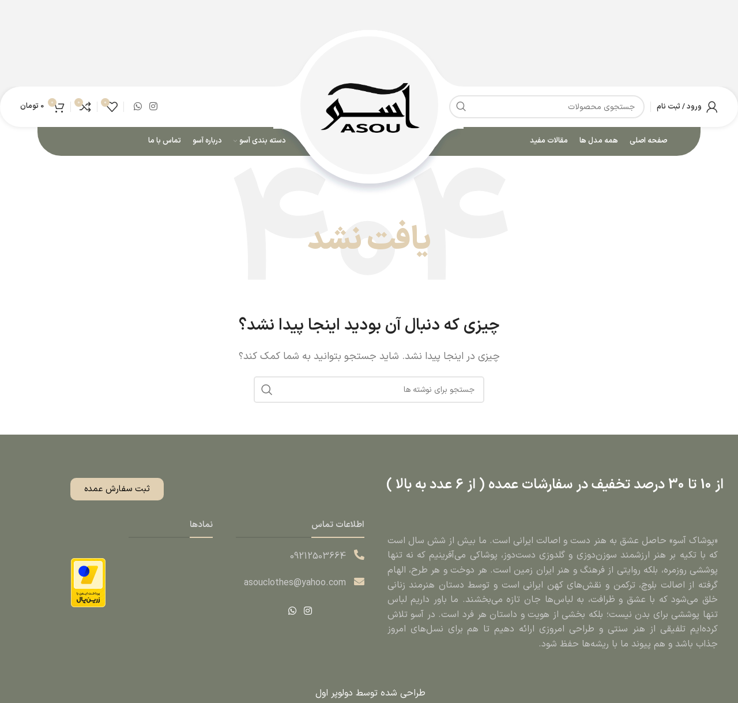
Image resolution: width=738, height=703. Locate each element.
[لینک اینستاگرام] (153, 107)
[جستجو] (369, 391)
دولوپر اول (332, 695)
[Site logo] (369, 107)
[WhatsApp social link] (137, 107)
